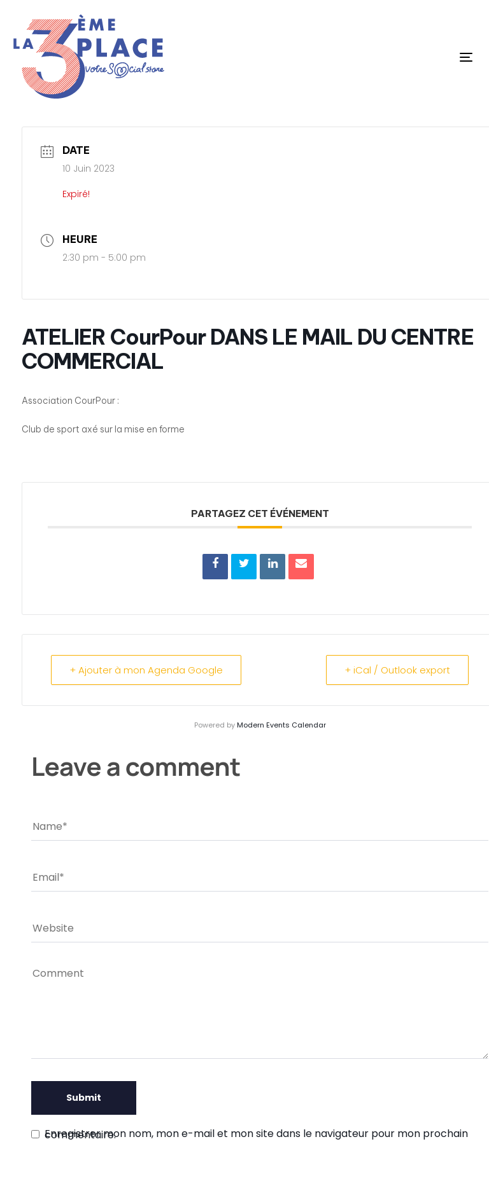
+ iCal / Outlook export (397, 670)
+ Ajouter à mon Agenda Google (146, 670)
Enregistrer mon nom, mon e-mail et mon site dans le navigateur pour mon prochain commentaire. (256, 1134)
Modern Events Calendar (281, 725)
